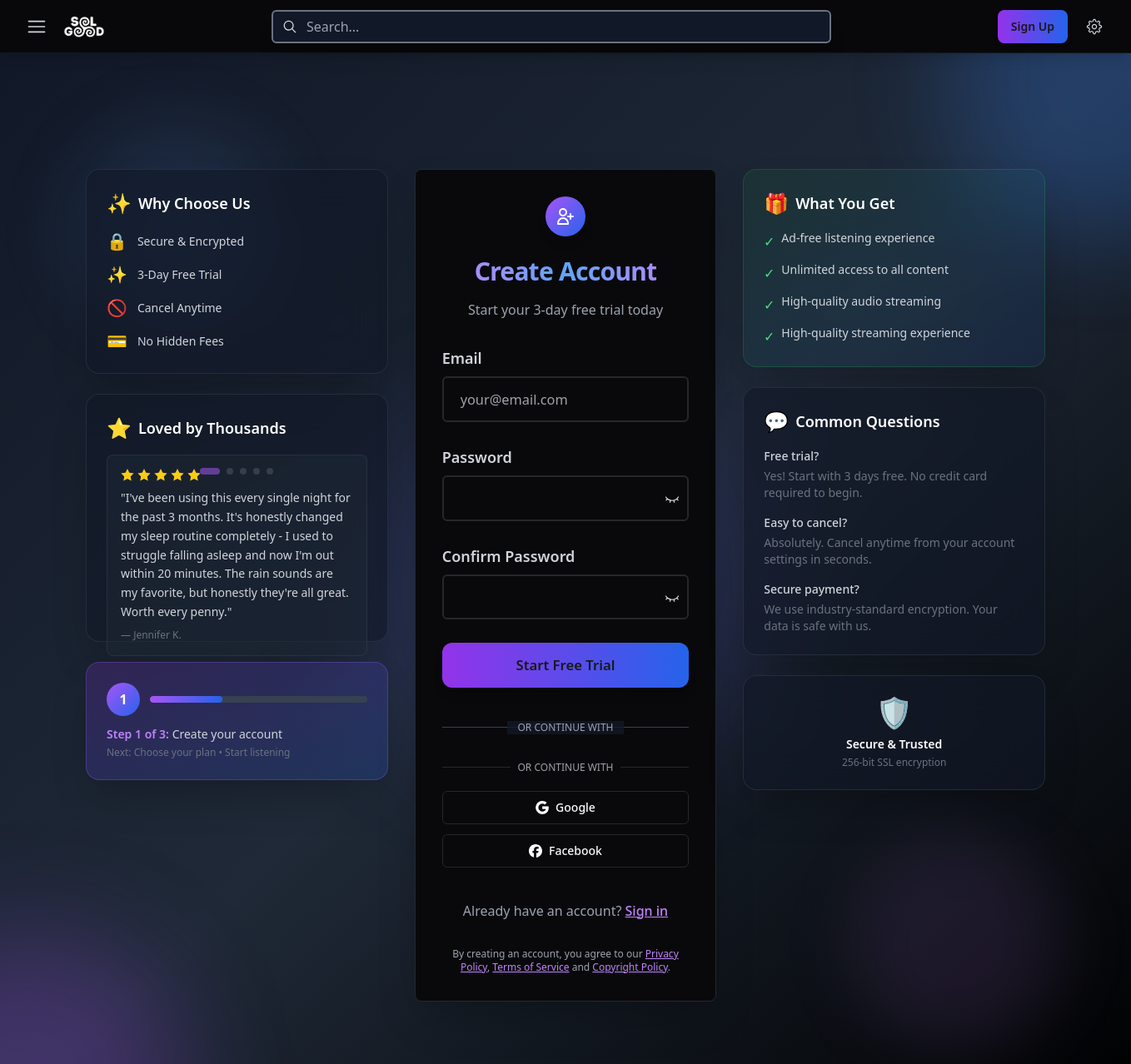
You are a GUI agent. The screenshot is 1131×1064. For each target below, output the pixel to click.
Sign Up (1032, 26)
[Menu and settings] (1094, 26)
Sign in (647, 900)
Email (462, 369)
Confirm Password (508, 555)
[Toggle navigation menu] (36, 26)
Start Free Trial (565, 657)
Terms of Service (530, 956)
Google (565, 796)
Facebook (565, 840)
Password (477, 462)
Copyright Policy (630, 956)
